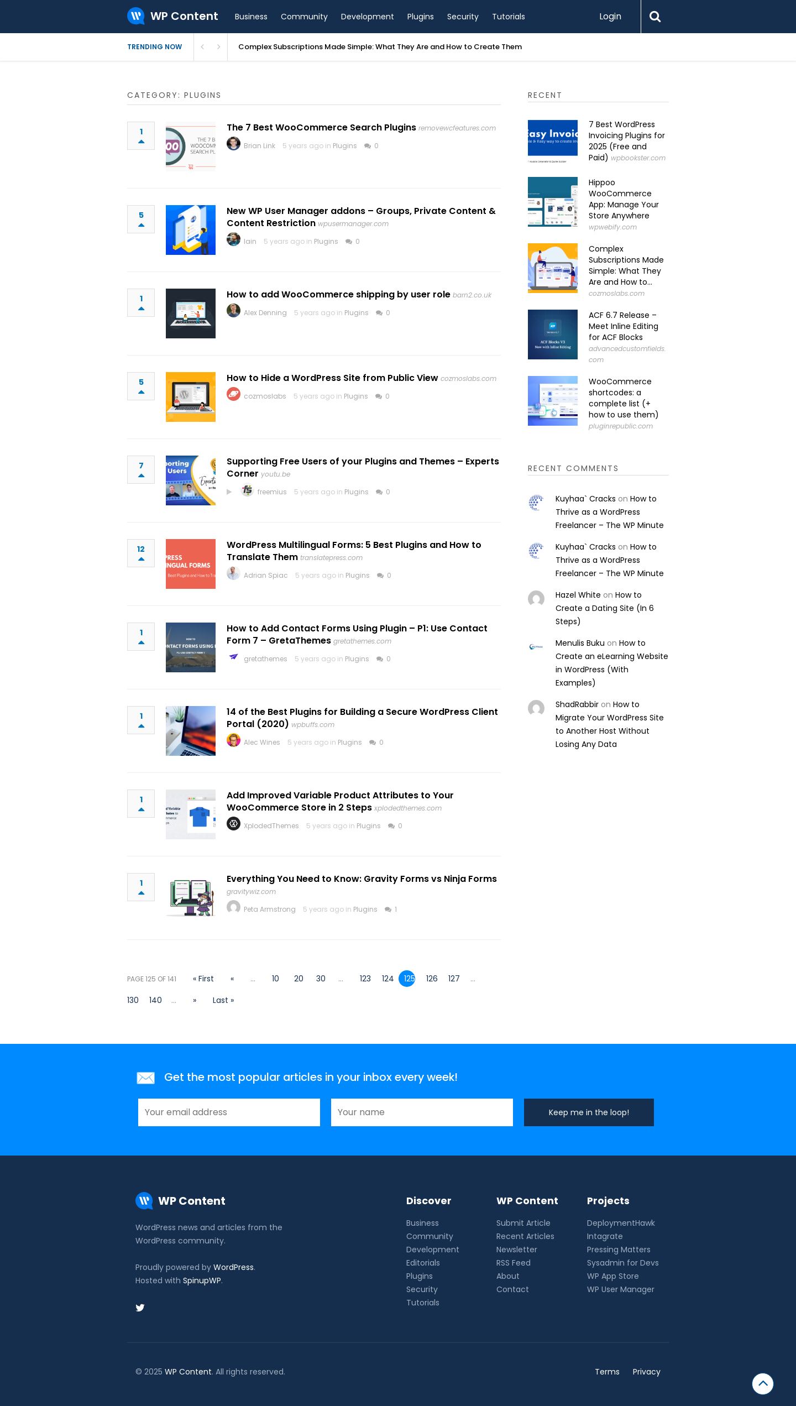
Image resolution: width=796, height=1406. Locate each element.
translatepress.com (331, 557)
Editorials (423, 1262)
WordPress (233, 1267)
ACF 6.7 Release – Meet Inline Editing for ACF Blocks (623, 326)
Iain (250, 241)
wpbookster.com (638, 158)
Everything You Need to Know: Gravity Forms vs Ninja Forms (362, 878)
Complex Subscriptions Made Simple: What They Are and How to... (626, 265)
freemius (272, 491)
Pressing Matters (619, 1249)
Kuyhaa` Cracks (586, 498)
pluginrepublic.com (621, 426)
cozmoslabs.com (468, 378)
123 (365, 978)
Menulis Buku (580, 643)
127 (453, 978)
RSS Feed (513, 1262)
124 (387, 978)
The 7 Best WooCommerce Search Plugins (321, 127)
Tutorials (508, 16)
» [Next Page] (194, 1000)
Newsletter (516, 1249)
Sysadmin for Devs (623, 1262)
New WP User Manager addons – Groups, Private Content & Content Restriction (361, 217)
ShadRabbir (577, 704)
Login (610, 16)
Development (367, 16)
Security (463, 16)
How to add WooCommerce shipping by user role (339, 294)
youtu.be (275, 474)
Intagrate (605, 1236)
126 (431, 978)
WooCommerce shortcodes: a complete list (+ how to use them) (624, 398)
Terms (607, 1371)
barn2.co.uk (472, 295)
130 (132, 1000)
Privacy (647, 1371)
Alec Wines (262, 742)
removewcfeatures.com (457, 128)
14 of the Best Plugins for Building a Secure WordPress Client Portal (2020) (362, 717)
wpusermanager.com (353, 223)
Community (304, 16)
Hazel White (578, 594)
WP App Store (613, 1276)
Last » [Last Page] (223, 1000)
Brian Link (259, 145)
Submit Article (523, 1223)
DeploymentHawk (621, 1223)
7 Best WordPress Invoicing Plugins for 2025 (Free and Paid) (627, 141)
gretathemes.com (362, 641)
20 (298, 978)
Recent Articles (525, 1236)
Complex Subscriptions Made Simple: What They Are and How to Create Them (380, 46)
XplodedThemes (271, 825)
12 (141, 554)
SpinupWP (202, 1280)
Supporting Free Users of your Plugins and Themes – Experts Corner (363, 467)
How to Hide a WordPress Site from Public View (332, 378)
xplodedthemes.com (408, 808)
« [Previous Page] (232, 978)
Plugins (420, 16)
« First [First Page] (203, 978)
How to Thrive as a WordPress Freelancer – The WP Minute (610, 512)
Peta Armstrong (270, 909)
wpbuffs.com (312, 724)
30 (321, 978)
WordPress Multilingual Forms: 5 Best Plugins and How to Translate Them (354, 551)
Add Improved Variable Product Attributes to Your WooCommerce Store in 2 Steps (340, 801)
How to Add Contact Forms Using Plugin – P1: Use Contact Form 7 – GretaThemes (357, 634)
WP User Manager (620, 1289)
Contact (512, 1289)
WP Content (188, 1371)
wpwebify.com (613, 227)
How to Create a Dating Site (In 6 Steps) (605, 608)
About (508, 1276)
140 (154, 1000)
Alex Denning (265, 312)
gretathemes (265, 658)
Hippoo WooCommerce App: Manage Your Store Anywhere (624, 199)
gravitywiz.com (251, 891)
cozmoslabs (265, 396)
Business (251, 16)
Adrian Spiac (266, 575)
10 (275, 978)
